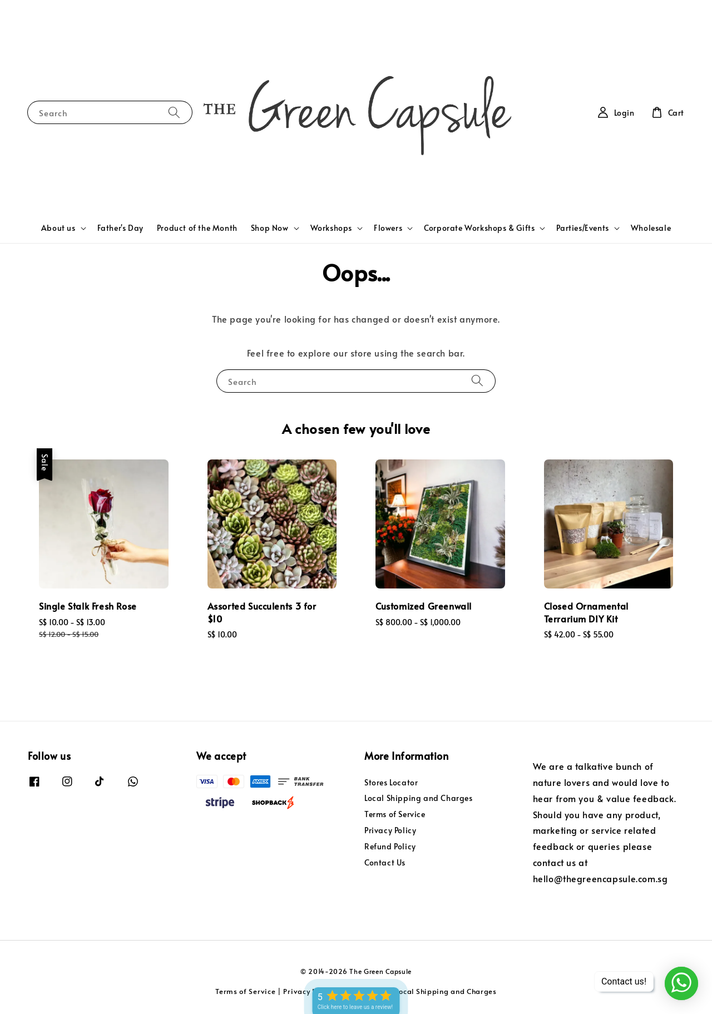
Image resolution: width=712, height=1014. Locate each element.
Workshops (331, 228)
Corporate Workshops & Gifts (479, 228)
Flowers (388, 228)
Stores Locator (391, 783)
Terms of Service (395, 814)
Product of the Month (197, 227)
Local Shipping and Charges (418, 798)
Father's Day (120, 227)
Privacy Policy (390, 830)
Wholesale (651, 227)
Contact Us (385, 862)
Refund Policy (390, 846)
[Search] (174, 112)
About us (58, 228)
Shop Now (270, 228)
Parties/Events (582, 228)
